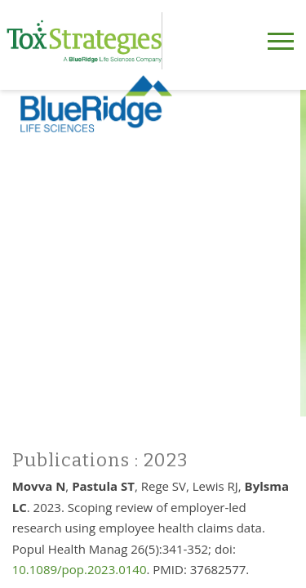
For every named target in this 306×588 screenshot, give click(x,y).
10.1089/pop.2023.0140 (79, 569)
